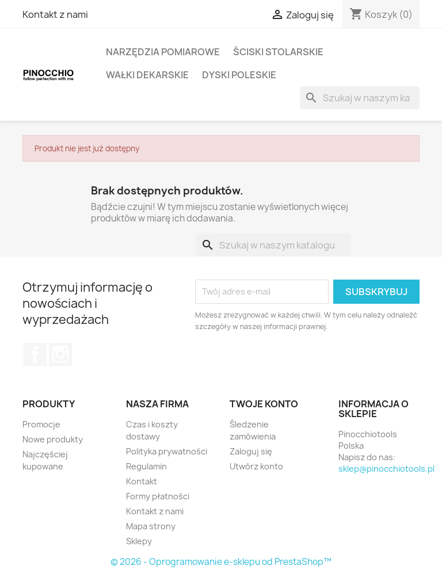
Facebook (35, 354)
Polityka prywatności (166, 451)
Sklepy (139, 541)
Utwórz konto (256, 466)
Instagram (60, 354)
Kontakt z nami (55, 14)
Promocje (41, 424)
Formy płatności (157, 496)
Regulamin (146, 466)
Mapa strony (151, 526)
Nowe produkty (52, 439)
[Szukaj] (360, 97)
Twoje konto (264, 404)
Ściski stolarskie (278, 51)
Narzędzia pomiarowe (163, 51)
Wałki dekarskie (147, 74)
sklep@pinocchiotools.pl (386, 468)
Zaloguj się (251, 451)
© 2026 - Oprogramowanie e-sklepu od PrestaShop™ (221, 562)
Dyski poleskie (239, 74)
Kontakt (141, 481)
